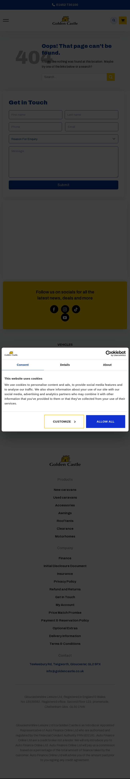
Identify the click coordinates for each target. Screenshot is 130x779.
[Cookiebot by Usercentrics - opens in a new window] (108, 353)
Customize (64, 421)
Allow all (106, 421)
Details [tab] (65, 364)
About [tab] (107, 364)
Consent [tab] (23, 364)
